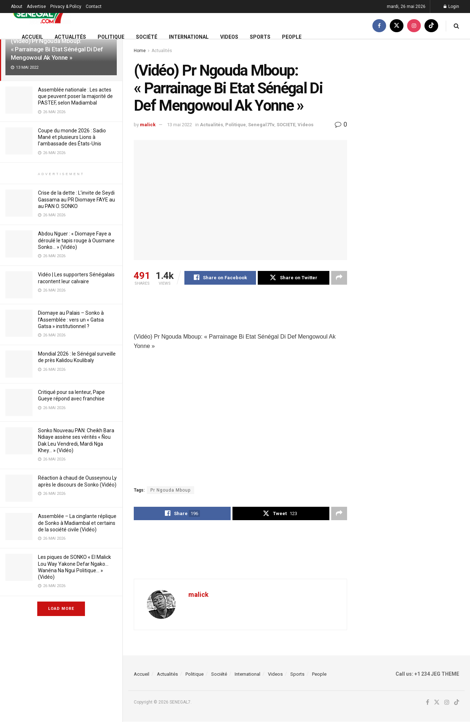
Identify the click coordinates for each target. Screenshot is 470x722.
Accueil (32, 37)
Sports (260, 37)
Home (140, 50)
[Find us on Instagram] (414, 26)
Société (146, 37)
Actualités (70, 37)
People (292, 37)
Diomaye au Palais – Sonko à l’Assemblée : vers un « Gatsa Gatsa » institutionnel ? (71, 319)
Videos (229, 37)
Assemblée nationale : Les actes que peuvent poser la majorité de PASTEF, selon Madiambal (75, 96)
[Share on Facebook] (220, 278)
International (189, 37)
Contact (94, 6)
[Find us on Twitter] (396, 26)
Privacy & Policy (65, 6)
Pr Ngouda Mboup (170, 490)
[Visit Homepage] (41, 13)
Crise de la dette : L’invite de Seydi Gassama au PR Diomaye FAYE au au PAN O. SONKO (76, 199)
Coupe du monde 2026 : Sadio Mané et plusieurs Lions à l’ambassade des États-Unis (72, 137)
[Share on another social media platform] (339, 278)
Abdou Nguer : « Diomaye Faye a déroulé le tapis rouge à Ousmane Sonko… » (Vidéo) (76, 240)
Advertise (36, 6)
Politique (111, 37)
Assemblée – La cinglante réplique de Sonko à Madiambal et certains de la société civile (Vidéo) (77, 522)
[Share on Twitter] (293, 278)
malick (147, 124)
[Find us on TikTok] (431, 26)
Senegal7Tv (261, 124)
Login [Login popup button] (451, 6)
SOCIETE (286, 124)
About (16, 6)
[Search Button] (456, 26)
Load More (61, 608)
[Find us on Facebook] (379, 26)
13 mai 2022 (179, 124)
